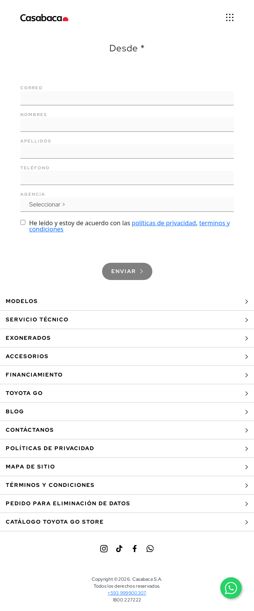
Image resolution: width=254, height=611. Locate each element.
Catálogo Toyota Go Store (127, 522)
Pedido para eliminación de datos (127, 504)
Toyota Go (127, 393)
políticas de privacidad (164, 223)
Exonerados (127, 338)
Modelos (127, 301)
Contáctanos (127, 430)
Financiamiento (127, 375)
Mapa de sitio (127, 467)
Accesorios (127, 356)
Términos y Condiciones (127, 485)
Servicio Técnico (127, 320)
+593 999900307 (126, 593)
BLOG (127, 412)
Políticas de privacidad (127, 448)
